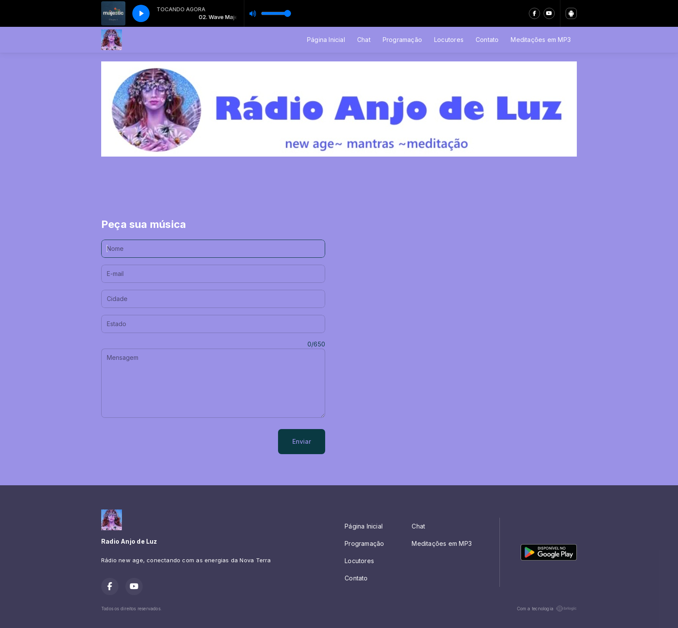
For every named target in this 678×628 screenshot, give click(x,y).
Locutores (449, 39)
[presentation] (167, 441)
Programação (402, 39)
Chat (364, 39)
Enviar (301, 441)
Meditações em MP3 (541, 39)
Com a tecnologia (547, 609)
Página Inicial (326, 39)
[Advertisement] (339, 182)
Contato (487, 39)
